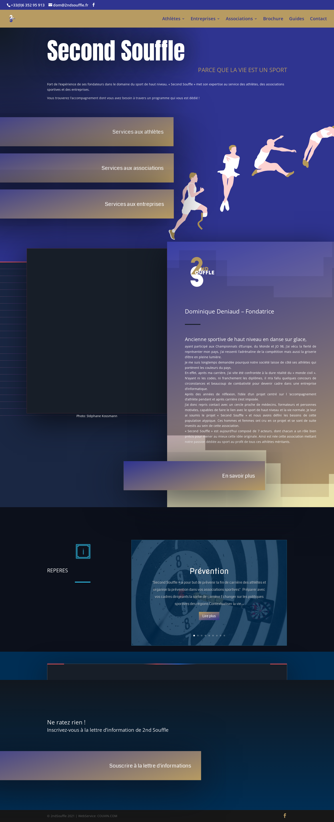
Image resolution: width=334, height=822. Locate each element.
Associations (239, 19)
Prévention (209, 571)
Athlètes (171, 19)
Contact (318, 19)
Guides (296, 19)
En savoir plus (238, 476)
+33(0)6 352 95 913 (28, 5)
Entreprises (203, 19)
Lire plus (209, 616)
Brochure (273, 19)
